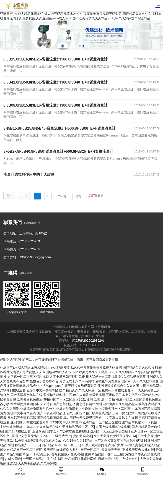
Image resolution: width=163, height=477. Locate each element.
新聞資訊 (102, 471)
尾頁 (78, 196)
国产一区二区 (90, 449)
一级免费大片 (61, 436)
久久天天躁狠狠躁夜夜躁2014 (115, 436)
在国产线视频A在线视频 (113, 427)
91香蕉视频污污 (26, 440)
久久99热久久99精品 (78, 440)
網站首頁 (20, 471)
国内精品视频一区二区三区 (104, 454)
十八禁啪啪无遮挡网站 (80, 459)
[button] (80, 46)
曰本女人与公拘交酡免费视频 (67, 431)
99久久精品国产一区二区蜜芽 (21, 449)
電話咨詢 (142, 471)
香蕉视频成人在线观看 (67, 454)
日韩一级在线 (107, 459)
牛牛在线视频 (53, 459)
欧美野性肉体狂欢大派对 (61, 449)
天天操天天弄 (110, 449)
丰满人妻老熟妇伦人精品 (142, 445)
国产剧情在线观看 (18, 431)
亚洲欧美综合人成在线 (138, 449)
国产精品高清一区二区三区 (61, 445)
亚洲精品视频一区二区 (78, 427)
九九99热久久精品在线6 (43, 427)
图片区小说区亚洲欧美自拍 (109, 431)
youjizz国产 (13, 459)
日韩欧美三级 (40, 454)
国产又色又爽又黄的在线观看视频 (118, 440)
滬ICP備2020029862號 (88, 340)
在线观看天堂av (50, 440)
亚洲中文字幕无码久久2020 (30, 436)
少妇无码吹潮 (82, 436)
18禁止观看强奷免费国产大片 (103, 445)
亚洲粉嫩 (38, 431)
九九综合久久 (128, 459)
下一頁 (62, 196)
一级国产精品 (32, 459)
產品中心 (61, 471)
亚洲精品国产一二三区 (24, 445)
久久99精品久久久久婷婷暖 (37, 463)
